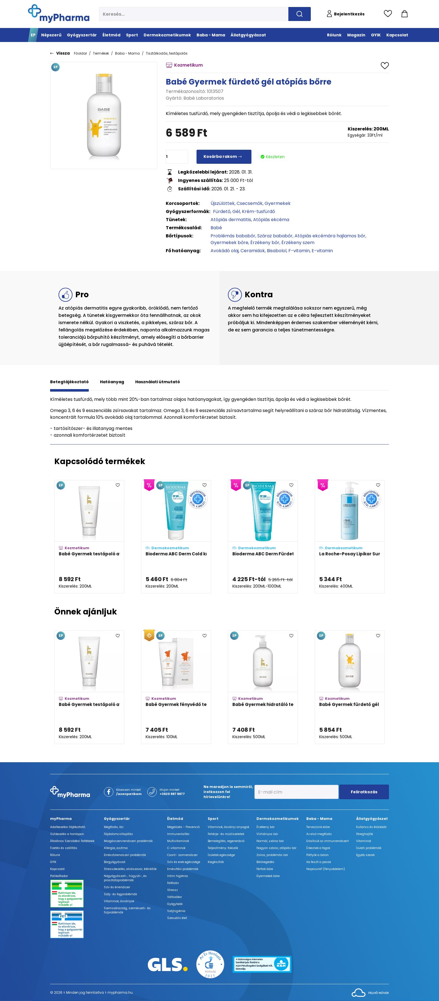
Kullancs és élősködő (371, 827)
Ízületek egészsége (221, 855)
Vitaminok (363, 841)
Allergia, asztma (116, 848)
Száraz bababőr (275, 236)
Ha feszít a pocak (318, 862)
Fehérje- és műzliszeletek (226, 834)
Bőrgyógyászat (114, 862)
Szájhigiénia (176, 911)
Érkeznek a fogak (318, 848)
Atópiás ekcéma (271, 219)
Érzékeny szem (297, 242)
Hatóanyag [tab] (112, 382)
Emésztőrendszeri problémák (125, 855)
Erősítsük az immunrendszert (327, 841)
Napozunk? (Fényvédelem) (325, 869)
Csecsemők (250, 203)
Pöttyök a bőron (317, 855)
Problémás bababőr (233, 236)
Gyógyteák (175, 904)
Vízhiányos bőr (267, 834)
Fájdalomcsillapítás (118, 834)
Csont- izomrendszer (182, 855)
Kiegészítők (216, 862)
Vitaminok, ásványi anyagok (228, 827)
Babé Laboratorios (203, 98)
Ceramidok (252, 250)
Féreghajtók (364, 834)
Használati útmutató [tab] (157, 382)
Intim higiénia (177, 876)
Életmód (175, 818)
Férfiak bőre (264, 869)
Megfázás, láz (113, 827)
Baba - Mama (127, 53)
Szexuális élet (177, 918)
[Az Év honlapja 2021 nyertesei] (210, 964)
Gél (236, 211)
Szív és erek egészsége (183, 862)
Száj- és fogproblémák (120, 894)
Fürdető (221, 211)
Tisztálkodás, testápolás (167, 53)
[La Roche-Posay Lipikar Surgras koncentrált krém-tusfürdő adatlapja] (350, 537)
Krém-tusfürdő (258, 211)
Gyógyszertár (117, 818)
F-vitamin (299, 250)
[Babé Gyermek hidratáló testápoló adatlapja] (263, 687)
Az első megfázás (319, 834)
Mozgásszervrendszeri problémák (128, 841)
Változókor (174, 897)
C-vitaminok (176, 848)
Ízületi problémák (368, 848)
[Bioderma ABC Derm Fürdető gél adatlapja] (263, 537)
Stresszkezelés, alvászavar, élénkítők (130, 869)
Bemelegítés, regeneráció (226, 841)
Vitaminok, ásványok (119, 901)
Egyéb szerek (365, 855)
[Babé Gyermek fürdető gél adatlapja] (350, 687)
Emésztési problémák (182, 869)
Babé (216, 227)
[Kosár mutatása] (404, 14)
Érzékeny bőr (264, 242)
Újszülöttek (223, 203)
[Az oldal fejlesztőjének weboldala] (370, 992)
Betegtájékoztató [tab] (69, 382)
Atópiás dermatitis (231, 219)
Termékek (101, 53)
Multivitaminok (178, 841)
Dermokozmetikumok (277, 818)
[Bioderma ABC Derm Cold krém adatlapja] (176, 537)
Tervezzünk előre (318, 827)
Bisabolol (276, 250)
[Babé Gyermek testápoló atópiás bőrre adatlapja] (89, 537)
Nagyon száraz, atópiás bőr (276, 848)
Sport (213, 818)
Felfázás (173, 883)
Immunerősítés (178, 834)
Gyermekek (278, 203)
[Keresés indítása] (299, 14)
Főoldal (80, 53)
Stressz (172, 890)
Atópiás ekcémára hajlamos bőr (330, 236)
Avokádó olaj (225, 250)
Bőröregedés (265, 862)
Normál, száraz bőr (270, 841)
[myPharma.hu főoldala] (58, 13)
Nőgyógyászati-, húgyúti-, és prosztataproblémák (125, 878)
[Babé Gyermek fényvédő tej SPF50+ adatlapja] (176, 687)
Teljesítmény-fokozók (223, 848)
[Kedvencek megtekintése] (389, 14)
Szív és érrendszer (117, 887)
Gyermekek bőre (229, 242)
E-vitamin (322, 250)
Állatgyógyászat (372, 818)
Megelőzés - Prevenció (183, 827)
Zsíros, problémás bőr (272, 855)
